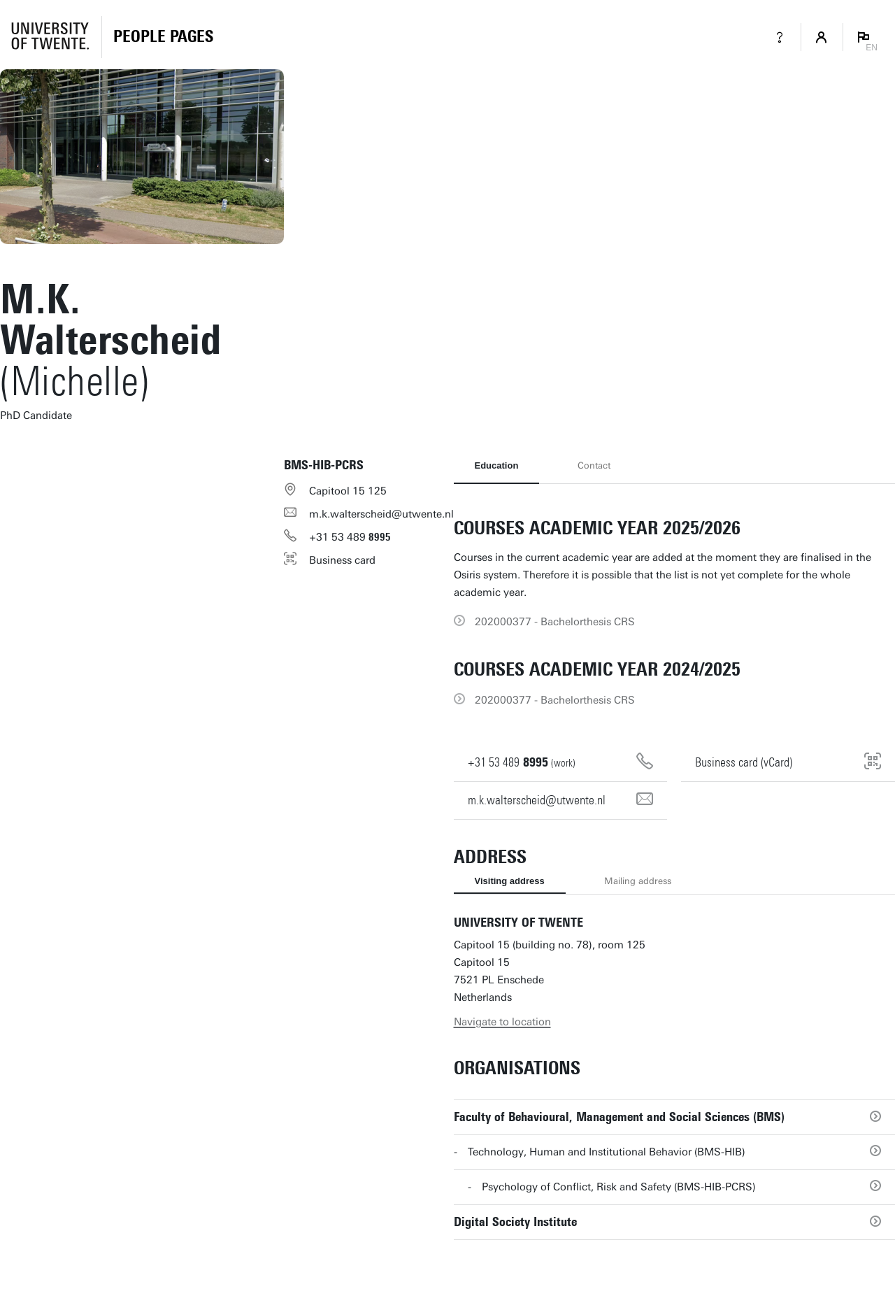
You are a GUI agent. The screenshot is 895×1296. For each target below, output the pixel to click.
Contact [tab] (594, 465)
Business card (342, 560)
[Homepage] (163, 37)
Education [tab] (497, 465)
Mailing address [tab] (637, 881)
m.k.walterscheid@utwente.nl (381, 514)
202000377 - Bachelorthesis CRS (555, 621)
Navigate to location (502, 1022)
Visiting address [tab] (510, 881)
